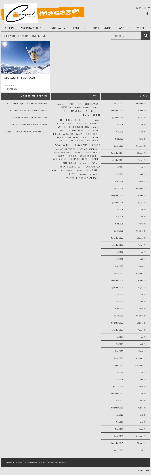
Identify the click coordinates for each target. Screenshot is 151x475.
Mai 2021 (119, 301)
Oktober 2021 (142, 280)
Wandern (125, 27)
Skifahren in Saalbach (59, 159)
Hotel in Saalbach (92, 131)
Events (95, 107)
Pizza (60, 141)
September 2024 (117, 160)
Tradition (78, 27)
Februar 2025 (142, 138)
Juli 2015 (144, 450)
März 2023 (119, 223)
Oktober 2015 (142, 443)
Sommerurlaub (69, 163)
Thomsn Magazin (42, 13)
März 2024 (119, 181)
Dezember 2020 (141, 315)
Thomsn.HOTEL (9, 462)
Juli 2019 (120, 372)
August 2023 (142, 202)
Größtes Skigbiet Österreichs (87, 124)
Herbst (95, 127)
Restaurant (69, 141)
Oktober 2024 (142, 153)
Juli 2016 (120, 414)
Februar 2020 (142, 351)
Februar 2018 (142, 386)
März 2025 (119, 138)
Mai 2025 (119, 131)
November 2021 (117, 280)
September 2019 (141, 365)
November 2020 (117, 322)
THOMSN (94, 162)
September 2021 (117, 287)
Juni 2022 (144, 252)
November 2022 (117, 237)
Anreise (146, 8)
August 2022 (142, 245)
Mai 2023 (119, 216)
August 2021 (142, 287)
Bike (79, 104)
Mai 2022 (119, 259)
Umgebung (79, 171)
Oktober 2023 (142, 195)
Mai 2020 (119, 344)
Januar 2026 (118, 103)
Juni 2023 (144, 209)
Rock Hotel (80, 141)
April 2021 (143, 301)
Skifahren (72, 156)
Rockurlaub (92, 140)
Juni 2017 (144, 393)
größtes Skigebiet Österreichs (73, 127)
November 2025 (117, 110)
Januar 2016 (118, 436)
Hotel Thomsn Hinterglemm (67, 137)
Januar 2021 (118, 315)
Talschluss (83, 163)
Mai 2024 (119, 174)
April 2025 (143, 131)
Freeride (70, 124)
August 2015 (118, 450)
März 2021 (119, 308)
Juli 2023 (120, 209)
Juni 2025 (144, 124)
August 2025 (142, 117)
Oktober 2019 (118, 365)
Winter (141, 27)
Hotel (61, 131)
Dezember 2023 (141, 188)
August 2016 (142, 407)
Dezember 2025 (141, 103)
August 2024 (142, 160)
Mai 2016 (119, 422)
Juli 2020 (120, 337)
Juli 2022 (120, 252)
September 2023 (117, 202)
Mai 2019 (119, 379)
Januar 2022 (118, 273)
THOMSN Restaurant (67, 171)
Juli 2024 (120, 167)
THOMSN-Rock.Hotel (70, 166)
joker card (85, 137)
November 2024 (117, 153)
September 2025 (117, 117)
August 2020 (142, 330)
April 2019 (143, 379)
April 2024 (143, 174)
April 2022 (143, 259)
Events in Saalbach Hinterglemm (80, 111)
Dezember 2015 (141, 436)
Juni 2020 (144, 337)
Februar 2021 (142, 308)
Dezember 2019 (141, 358)
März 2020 (119, 351)
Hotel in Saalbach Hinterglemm (67, 133)
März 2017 (143, 400)
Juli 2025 (120, 124)
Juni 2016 (144, 414)
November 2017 (117, 393)
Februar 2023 (142, 223)
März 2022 (119, 266)
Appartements (61, 104)
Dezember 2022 (141, 230)
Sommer (95, 159)
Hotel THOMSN (92, 134)
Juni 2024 (144, 167)
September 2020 (117, 330)
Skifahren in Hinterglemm (89, 156)
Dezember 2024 (141, 145)
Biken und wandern (82, 107)
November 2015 (117, 443)
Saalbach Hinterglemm (71, 145)
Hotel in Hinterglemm (75, 130)
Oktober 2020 (142, 322)
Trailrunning (102, 27)
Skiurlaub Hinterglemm (79, 159)
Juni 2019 (144, 372)
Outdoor (95, 137)
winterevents (94, 174)
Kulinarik (58, 27)
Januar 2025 (118, 145)
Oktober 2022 (142, 237)
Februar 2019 (118, 386)
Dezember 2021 (141, 273)
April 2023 (143, 216)
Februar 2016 (142, 429)
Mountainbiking (32, 27)
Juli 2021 (120, 294)
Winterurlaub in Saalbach (82, 178)
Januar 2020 (118, 358)
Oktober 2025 (142, 110)
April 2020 (143, 344)
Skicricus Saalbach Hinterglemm (62, 153)
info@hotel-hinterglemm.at (57, 462)
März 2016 (119, 429)
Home (138, 8)
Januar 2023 (118, 230)
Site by (143, 470)
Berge (71, 104)
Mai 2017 (119, 400)
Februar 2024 (142, 181)
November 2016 (117, 407)
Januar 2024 (118, 188)
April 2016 (143, 422)
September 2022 (117, 245)
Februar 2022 (142, 266)
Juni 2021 (144, 294)
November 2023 (117, 195)
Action (9, 27)
